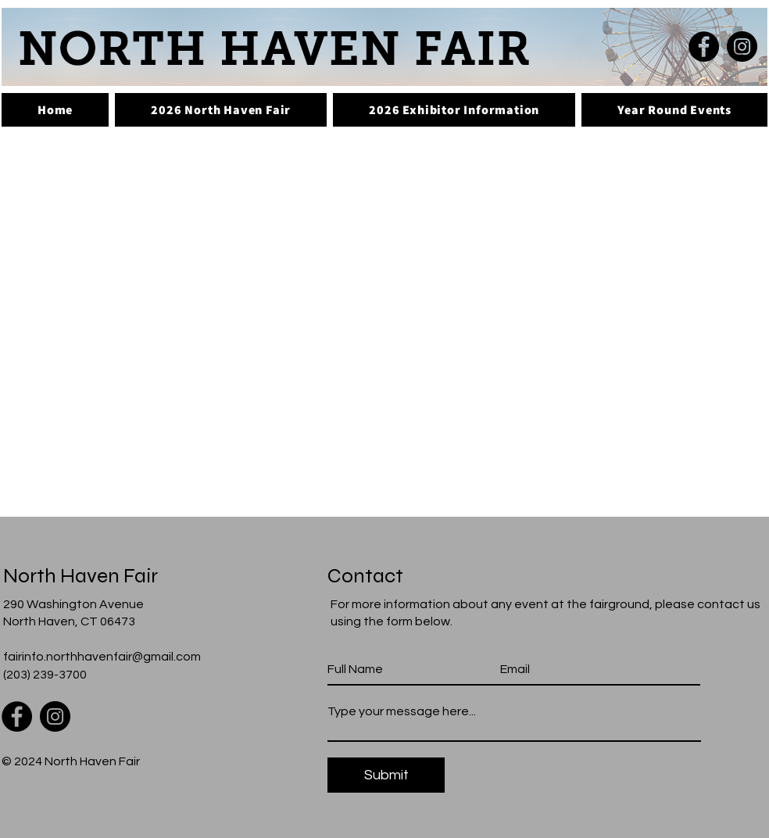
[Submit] (386, 775)
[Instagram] (742, 46)
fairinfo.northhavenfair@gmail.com (102, 656)
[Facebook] (704, 46)
